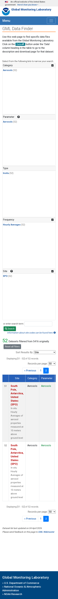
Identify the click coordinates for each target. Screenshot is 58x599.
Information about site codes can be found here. (31, 332)
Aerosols (8, 70)
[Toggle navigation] (51, 21)
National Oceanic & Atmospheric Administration (21, 588)
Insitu (6, 173)
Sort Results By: (24, 352)
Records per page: (37, 363)
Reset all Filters (12, 346)
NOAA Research (13, 594)
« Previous (30, 370)
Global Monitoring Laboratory (31, 9)
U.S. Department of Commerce (21, 583)
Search (10, 328)
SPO (5, 276)
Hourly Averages (12, 224)
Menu (6, 21)
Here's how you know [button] (27, 5)
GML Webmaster (46, 532)
